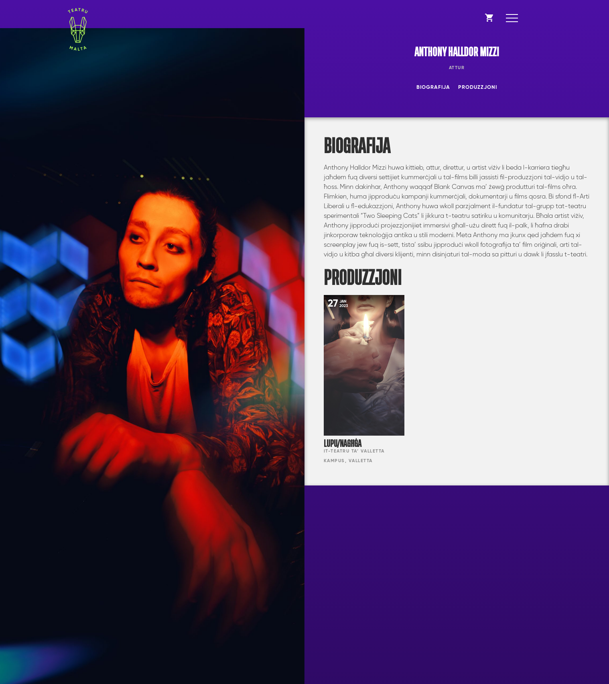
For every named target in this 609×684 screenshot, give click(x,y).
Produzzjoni (477, 87)
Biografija (433, 87)
